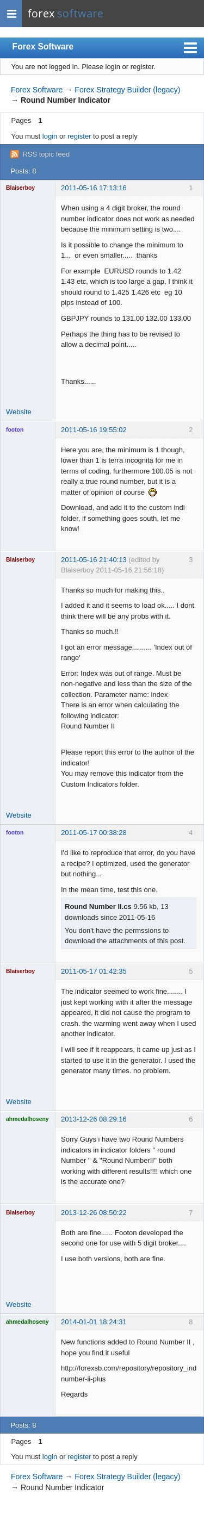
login (49, 136)
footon (14, 430)
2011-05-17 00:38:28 (94, 832)
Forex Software (43, 46)
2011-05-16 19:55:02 (94, 430)
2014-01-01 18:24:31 (94, 1322)
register (79, 136)
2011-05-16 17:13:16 (94, 188)
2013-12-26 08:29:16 (94, 1119)
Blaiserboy (20, 188)
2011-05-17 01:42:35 (94, 971)
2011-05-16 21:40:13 (94, 560)
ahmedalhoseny (27, 1119)
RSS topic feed (46, 154)
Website (19, 412)
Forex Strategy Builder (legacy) (127, 89)
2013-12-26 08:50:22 (94, 1212)
